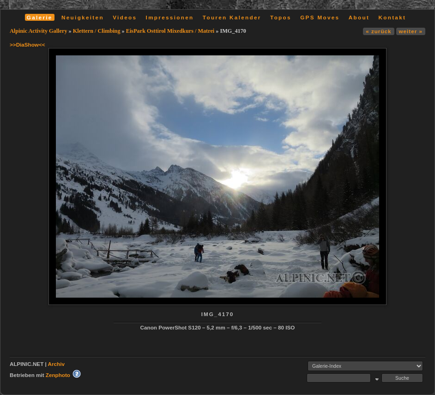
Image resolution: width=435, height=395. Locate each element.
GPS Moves (319, 17)
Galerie (40, 17)
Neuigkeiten (82, 17)
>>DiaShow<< (27, 45)
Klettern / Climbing (97, 31)
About (359, 17)
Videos (125, 17)
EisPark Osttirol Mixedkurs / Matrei (170, 31)
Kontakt (392, 17)
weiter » (411, 31)
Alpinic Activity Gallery (38, 31)
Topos (280, 17)
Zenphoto (58, 375)
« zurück (378, 31)
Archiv (56, 364)
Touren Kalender (232, 17)
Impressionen (170, 17)
